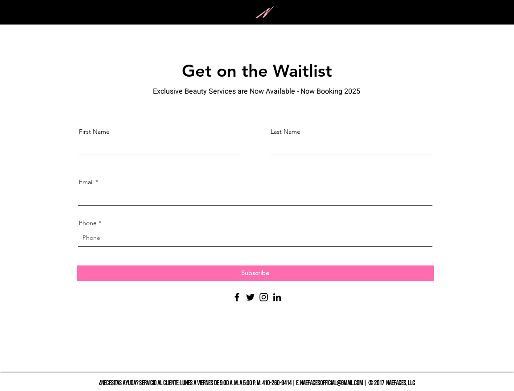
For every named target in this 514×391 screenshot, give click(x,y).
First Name (94, 131)
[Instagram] (263, 297)
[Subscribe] (255, 273)
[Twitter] (250, 297)
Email (86, 182)
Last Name (285, 131)
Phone (88, 223)
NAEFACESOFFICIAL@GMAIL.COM (331, 383)
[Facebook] (237, 297)
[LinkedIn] (277, 297)
